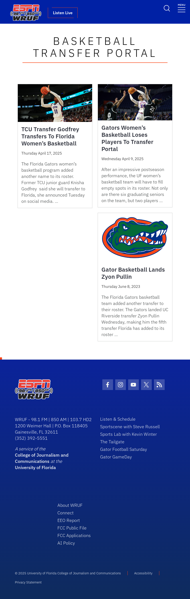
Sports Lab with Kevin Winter (128, 434)
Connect (65, 513)
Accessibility (143, 573)
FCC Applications (74, 535)
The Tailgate (112, 442)
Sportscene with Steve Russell (130, 427)
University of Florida (35, 467)
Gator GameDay (116, 457)
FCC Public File (72, 528)
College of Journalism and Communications (42, 458)
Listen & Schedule (117, 419)
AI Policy (66, 543)
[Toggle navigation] (181, 7)
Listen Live (63, 12)
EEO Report (68, 520)
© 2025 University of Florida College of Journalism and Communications (68, 573)
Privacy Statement (28, 582)
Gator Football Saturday (123, 449)
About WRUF (70, 505)
